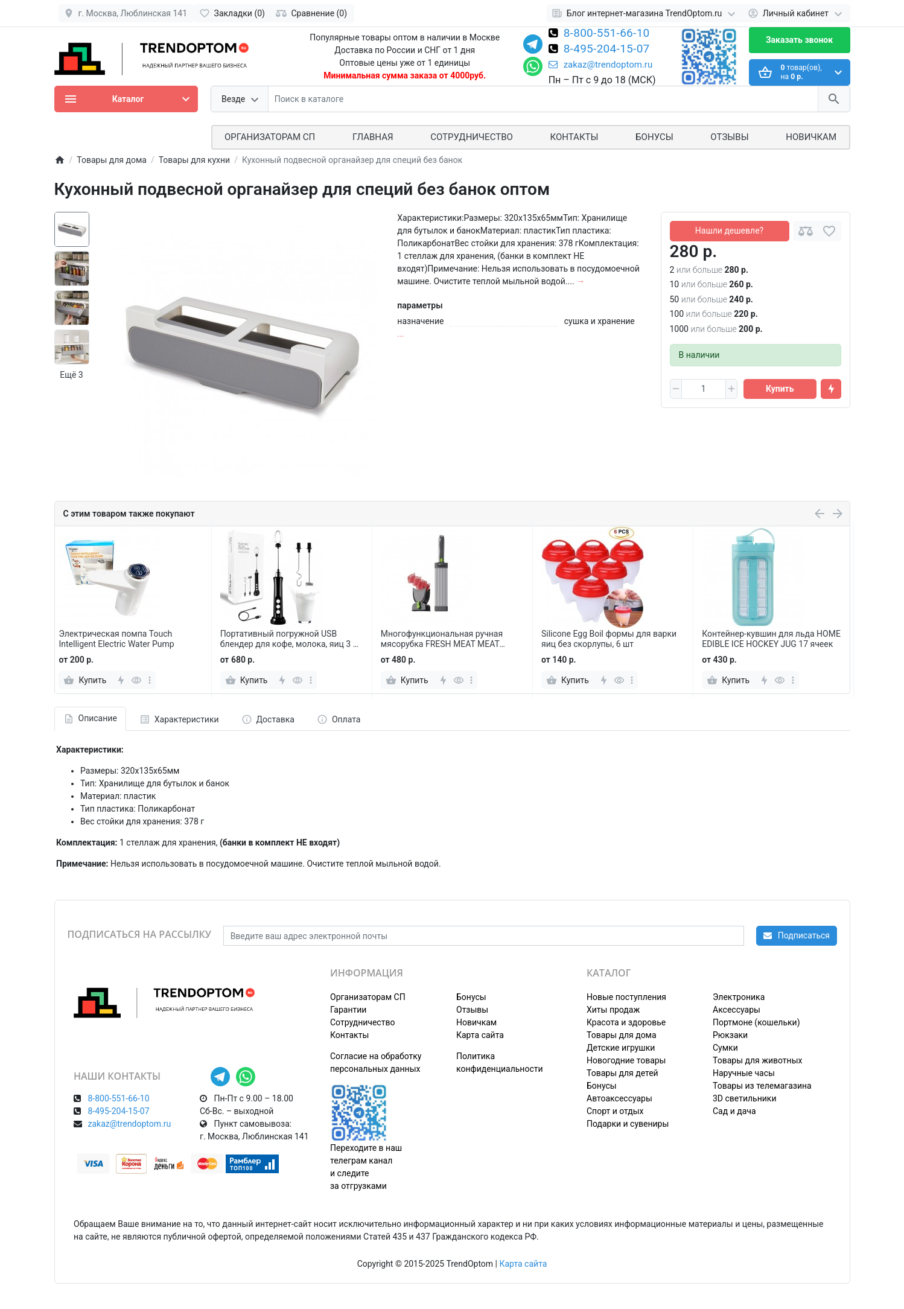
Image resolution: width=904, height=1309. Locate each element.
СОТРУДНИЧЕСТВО (471, 137)
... (400, 334)
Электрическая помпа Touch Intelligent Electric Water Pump (116, 639)
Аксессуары (736, 1009)
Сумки (725, 1048)
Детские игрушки (621, 1048)
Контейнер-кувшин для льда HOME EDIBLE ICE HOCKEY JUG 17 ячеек (771, 639)
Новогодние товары (626, 1060)
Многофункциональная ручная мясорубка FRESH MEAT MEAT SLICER (442, 639)
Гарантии (348, 1009)
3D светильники (745, 1098)
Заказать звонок (799, 40)
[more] (150, 680)
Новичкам (811, 137)
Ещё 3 (71, 375)
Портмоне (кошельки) (756, 1022)
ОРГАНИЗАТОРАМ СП (269, 137)
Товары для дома (622, 1035)
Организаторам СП (368, 997)
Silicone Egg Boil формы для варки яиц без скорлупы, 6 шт (608, 639)
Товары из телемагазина (762, 1086)
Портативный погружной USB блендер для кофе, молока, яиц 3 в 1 (289, 639)
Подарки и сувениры (628, 1124)
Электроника (739, 997)
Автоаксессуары (619, 1098)
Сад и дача (734, 1111)
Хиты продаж (613, 1009)
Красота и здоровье (626, 1022)
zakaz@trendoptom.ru (601, 64)
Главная (372, 137)
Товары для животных (757, 1060)
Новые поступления (626, 997)
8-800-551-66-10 (607, 34)
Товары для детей (622, 1073)
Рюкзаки (730, 1035)
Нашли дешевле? (729, 230)
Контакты (574, 137)
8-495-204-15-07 (607, 49)
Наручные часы (744, 1073)
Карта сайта (480, 1035)
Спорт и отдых (615, 1111)
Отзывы (729, 137)
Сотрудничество (362, 1022)
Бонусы (654, 137)
